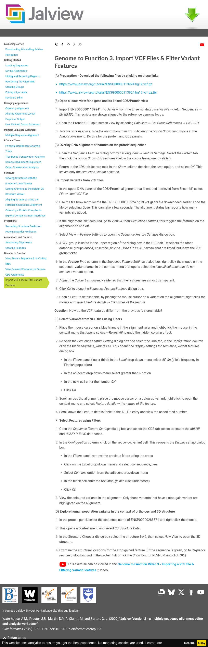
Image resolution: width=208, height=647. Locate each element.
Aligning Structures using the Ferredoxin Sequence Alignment (23, 203)
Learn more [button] (153, 643)
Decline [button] (189, 643)
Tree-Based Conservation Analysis (25, 157)
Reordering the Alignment (20, 82)
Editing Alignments (16, 93)
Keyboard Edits (14, 98)
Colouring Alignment (17, 109)
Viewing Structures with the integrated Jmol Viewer (21, 182)
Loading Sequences (16, 66)
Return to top (14, 638)
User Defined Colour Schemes (22, 125)
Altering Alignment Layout (20, 115)
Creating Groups (14, 88)
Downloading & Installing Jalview (24, 50)
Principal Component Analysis (22, 147)
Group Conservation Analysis (22, 168)
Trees (8, 152)
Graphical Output (15, 120)
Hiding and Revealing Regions (22, 77)
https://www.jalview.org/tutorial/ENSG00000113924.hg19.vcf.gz (105, 85)
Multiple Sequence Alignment (22, 136)
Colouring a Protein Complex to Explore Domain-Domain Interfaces (25, 214)
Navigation (11, 55)
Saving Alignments (16, 72)
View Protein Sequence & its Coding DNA (25, 262)
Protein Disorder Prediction (20, 232)
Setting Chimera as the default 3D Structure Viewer (24, 192)
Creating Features (15, 249)
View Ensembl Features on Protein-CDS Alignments (25, 273)
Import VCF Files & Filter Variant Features (23, 284)
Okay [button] (201, 643)
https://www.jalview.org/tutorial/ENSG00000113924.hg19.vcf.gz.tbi (108, 94)
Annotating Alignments (18, 243)
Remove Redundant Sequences (23, 163)
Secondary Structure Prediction (23, 227)
